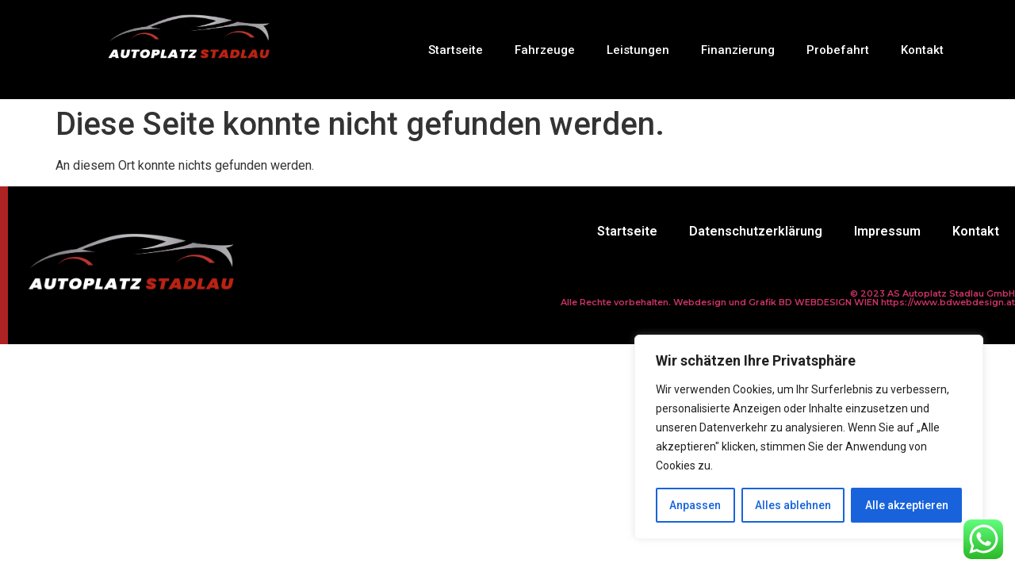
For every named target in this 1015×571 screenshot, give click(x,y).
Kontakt (922, 50)
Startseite (455, 50)
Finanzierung (738, 50)
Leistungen (638, 50)
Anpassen (695, 505)
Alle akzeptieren (906, 505)
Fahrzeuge (545, 50)
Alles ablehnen (793, 505)
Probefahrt (837, 50)
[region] (808, 437)
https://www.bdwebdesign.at (948, 302)
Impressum (887, 231)
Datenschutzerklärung (755, 231)
